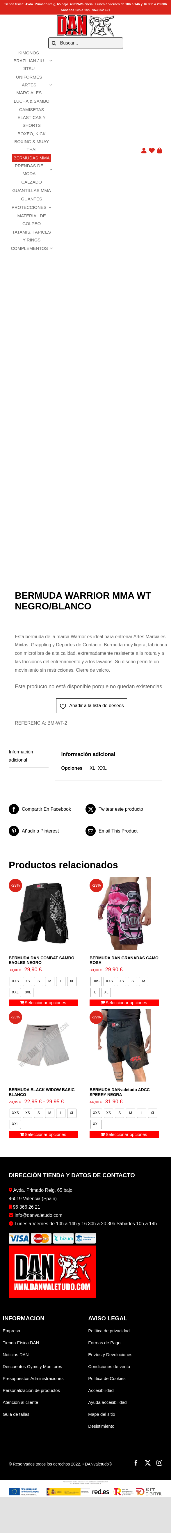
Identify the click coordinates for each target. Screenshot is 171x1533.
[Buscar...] (85, 43)
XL (92, 768)
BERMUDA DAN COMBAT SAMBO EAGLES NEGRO (41, 960)
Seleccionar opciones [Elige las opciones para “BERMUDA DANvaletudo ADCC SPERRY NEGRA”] (126, 1134)
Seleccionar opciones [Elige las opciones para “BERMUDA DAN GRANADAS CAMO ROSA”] (126, 1002)
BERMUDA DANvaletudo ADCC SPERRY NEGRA (120, 1092)
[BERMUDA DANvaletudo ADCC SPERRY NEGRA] (124, 1045)
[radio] (15, 981)
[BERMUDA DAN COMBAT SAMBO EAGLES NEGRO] (43, 913)
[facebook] (136, 1463)
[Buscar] (54, 43)
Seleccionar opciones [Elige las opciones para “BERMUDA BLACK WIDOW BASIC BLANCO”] (45, 1134)
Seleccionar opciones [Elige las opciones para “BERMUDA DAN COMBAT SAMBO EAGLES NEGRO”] (45, 1002)
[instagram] (159, 1463)
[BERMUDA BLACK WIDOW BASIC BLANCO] (43, 1045)
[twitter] (148, 1463)
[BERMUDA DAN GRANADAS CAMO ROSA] (124, 913)
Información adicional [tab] (21, 756)
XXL (102, 768)
